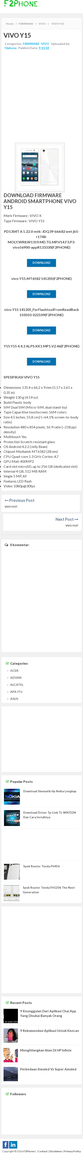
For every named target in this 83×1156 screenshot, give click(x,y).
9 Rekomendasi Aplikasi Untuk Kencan (49, 1031)
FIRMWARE (31, 44)
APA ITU (16, 692)
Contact (42, 1151)
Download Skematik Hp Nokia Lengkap (49, 791)
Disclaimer (55, 1151)
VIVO (45, 44)
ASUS (14, 699)
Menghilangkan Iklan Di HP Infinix (45, 1050)
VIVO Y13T (72, 525)
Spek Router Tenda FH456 (41, 866)
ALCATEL (16, 684)
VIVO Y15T (11, 506)
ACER (14, 670)
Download (41, 262)
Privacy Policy (72, 1151)
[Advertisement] (41, 97)
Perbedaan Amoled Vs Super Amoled (48, 1069)
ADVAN (15, 677)
